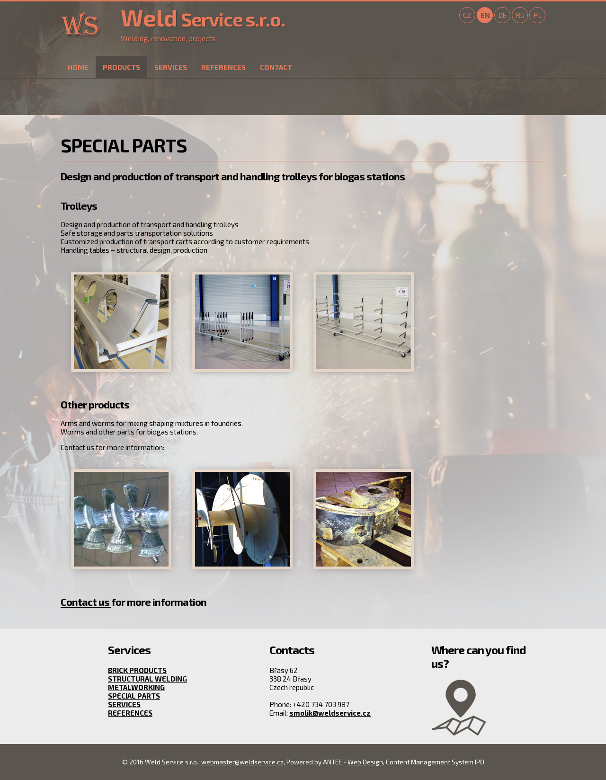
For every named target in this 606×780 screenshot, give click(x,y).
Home (78, 67)
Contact (276, 67)
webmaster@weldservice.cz (242, 762)
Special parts (134, 695)
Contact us (86, 601)
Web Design (365, 762)
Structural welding (147, 678)
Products (121, 67)
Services (170, 67)
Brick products (137, 670)
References (223, 67)
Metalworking (136, 687)
